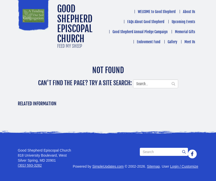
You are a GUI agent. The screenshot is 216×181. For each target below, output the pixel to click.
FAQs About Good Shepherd (145, 22)
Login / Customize (184, 166)
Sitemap (153, 166)
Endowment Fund (148, 42)
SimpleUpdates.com (108, 166)
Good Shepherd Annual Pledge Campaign (140, 32)
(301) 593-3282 (30, 165)
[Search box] (164, 152)
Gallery (172, 42)
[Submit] (184, 152)
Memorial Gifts (185, 32)
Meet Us (189, 42)
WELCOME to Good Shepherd (157, 12)
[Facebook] (192, 154)
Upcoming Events (183, 22)
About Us (189, 12)
